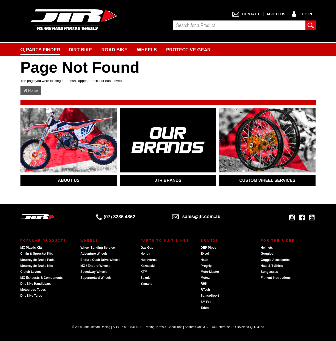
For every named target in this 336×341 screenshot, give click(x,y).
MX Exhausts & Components (41, 278)
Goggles (267, 253)
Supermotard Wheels (96, 278)
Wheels (147, 49)
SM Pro (206, 302)
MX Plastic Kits (31, 247)
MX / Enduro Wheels (95, 266)
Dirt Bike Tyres (31, 295)
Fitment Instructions (276, 278)
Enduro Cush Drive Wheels (100, 260)
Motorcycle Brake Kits (36, 266)
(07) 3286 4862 (115, 216)
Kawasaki (148, 266)
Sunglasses (269, 272)
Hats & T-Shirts (272, 266)
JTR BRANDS (168, 180)
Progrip (206, 266)
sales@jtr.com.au (196, 216)
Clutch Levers (30, 272)
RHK (204, 284)
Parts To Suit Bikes (165, 240)
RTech (205, 289)
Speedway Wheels (94, 272)
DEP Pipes (208, 247)
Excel (205, 253)
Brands (210, 240)
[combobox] (239, 25)
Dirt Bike (80, 49)
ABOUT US (69, 180)
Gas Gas (147, 247)
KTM (144, 272)
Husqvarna (149, 260)
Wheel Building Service (98, 247)
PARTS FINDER (40, 49)
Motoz (205, 278)
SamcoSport (210, 295)
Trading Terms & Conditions (163, 327)
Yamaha (146, 284)
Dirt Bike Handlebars (35, 284)
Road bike (114, 49)
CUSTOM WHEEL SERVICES (267, 180)
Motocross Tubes (33, 289)
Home (31, 90)
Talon (205, 308)
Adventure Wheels (94, 253)
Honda (145, 253)
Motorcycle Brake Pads (37, 260)
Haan (204, 260)
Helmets (267, 247)
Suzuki (146, 278)
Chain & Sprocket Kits (36, 253)
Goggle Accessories (276, 260)
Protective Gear (188, 49)
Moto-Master (210, 272)
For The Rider (278, 240)
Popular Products (43, 240)
